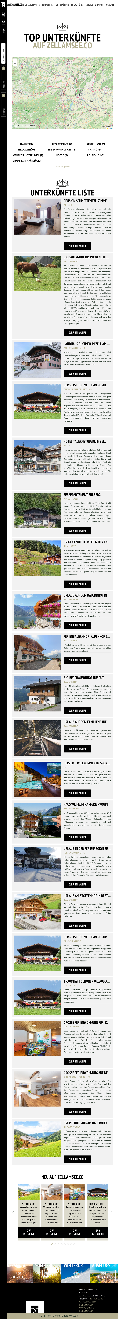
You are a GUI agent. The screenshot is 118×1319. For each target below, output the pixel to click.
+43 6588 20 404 (96, 1298)
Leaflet (110, 128)
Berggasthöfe (28, 149)
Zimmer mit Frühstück (28, 160)
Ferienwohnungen (62, 149)
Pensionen (95, 155)
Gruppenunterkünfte (28, 155)
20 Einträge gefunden (62, 166)
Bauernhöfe (95, 144)
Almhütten (28, 144)
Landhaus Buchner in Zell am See (88, 343)
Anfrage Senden (3, 53)
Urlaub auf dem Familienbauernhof (90, 721)
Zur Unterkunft (77, 245)
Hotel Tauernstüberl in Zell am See (90, 441)
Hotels (62, 155)
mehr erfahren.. (18, 1275)
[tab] (52, 1244)
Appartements (62, 144)
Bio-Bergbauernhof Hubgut (84, 677)
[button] (15, 60)
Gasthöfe (95, 149)
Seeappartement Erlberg (82, 494)
